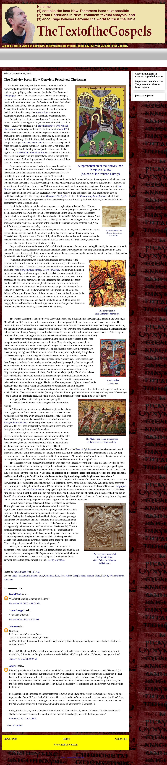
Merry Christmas (56, 560)
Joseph (76, 575)
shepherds (119, 575)
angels (14, 575)
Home (66, 738)
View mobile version (66, 744)
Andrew (13, 666)
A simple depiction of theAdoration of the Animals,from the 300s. (114, 233)
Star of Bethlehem (34, 489)
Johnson (13, 626)
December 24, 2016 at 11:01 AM (24, 603)
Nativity (105, 575)
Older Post (121, 738)
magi (83, 575)
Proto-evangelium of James (93, 196)
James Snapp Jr (17, 610)
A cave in (32, 142)
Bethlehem (32, 575)
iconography (10, 95)
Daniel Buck (15, 594)
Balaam (22, 575)
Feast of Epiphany (84, 449)
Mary (97, 575)
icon (57, 575)
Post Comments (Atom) (72, 757)
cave (41, 575)
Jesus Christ (66, 575)
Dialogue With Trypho (56, 196)
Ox (111, 575)
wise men (8, 579)
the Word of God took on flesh (31, 152)
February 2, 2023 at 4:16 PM (23, 718)
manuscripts (42, 112)
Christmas (49, 575)
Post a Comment (15, 725)
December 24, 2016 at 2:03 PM (24, 619)
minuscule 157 (60, 129)
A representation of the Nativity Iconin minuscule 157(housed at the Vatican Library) (100, 169)
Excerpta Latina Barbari (15, 422)
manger (90, 575)
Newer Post (10, 738)
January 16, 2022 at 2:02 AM (23, 659)
